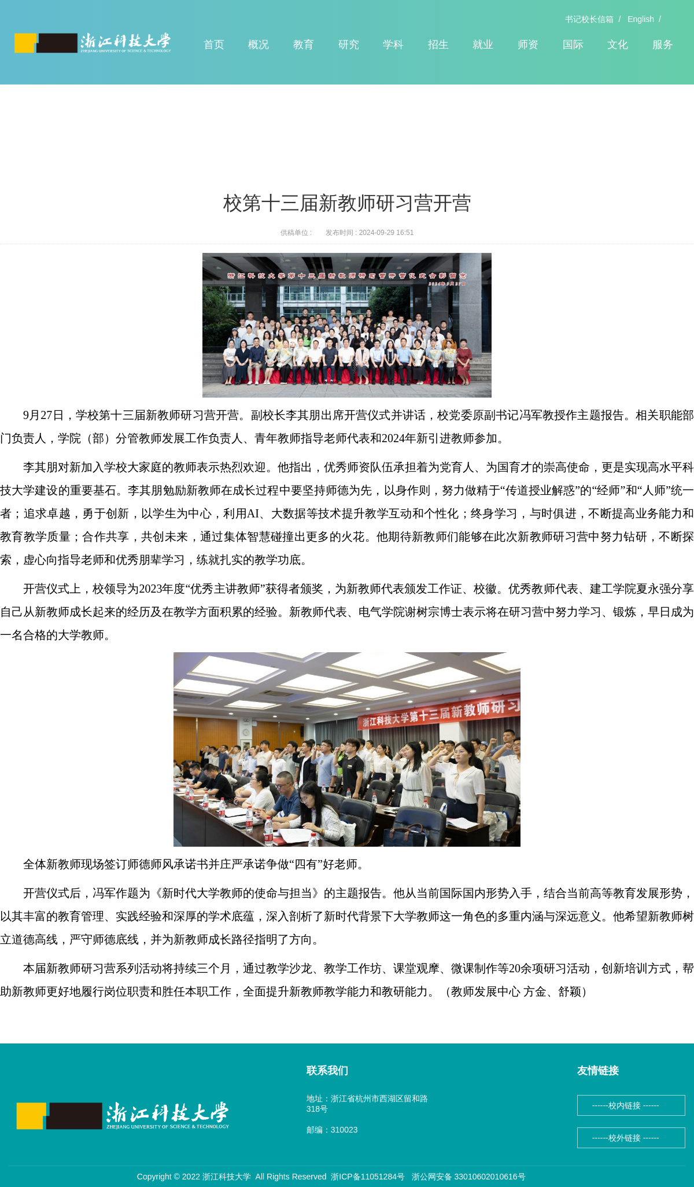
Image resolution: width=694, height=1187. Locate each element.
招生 (438, 44)
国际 (573, 44)
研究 (348, 44)
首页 (214, 44)
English (640, 19)
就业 (482, 44)
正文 (155, 127)
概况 (258, 44)
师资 (528, 44)
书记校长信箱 (589, 19)
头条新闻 (118, 127)
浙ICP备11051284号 (368, 1176)
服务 (662, 44)
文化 (617, 44)
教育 (303, 44)
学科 (393, 44)
